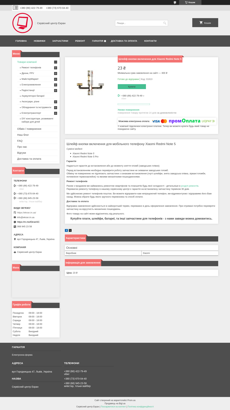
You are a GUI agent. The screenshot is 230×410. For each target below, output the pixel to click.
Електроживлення (31, 84)
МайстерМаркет (30, 79)
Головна (21, 41)
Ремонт (80, 41)
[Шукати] (165, 23)
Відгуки (21, 152)
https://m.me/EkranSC (28, 222)
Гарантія (97, 41)
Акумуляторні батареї (33, 96)
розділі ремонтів (189, 185)
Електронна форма (22, 354)
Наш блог (23, 134)
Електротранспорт (31, 113)
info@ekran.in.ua (25, 217)
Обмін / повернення (29, 128)
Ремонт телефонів (31, 67)
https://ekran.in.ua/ (26, 212)
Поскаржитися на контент (113, 406)
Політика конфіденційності (141, 406)
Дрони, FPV (28, 73)
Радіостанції (28, 90)
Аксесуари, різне (30, 101)
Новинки (39, 41)
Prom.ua (131, 400)
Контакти (150, 41)
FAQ (20, 140)
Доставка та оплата (124, 41)
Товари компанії (27, 61)
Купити (132, 86)
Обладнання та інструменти (36, 107)
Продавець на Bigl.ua (115, 403)
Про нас (22, 146)
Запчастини (60, 41)
